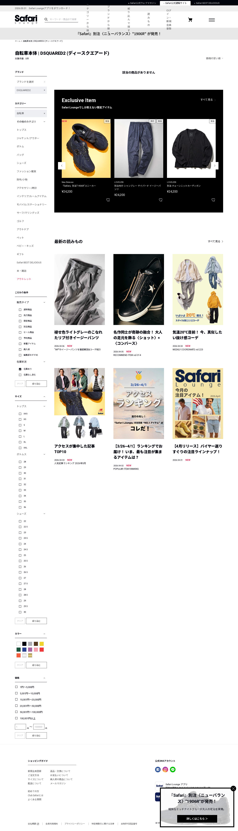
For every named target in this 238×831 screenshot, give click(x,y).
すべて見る (206, 99)
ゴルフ (20, 221)
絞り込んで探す (129, 19)
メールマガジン (58, 783)
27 (25, 578)
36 (25, 507)
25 (25, 555)
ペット (20, 237)
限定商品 (28, 321)
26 (25, 566)
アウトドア (23, 229)
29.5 (26, 606)
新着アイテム (30, 343)
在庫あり (28, 369)
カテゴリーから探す (87, 19)
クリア (20, 384)
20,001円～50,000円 (30, 706)
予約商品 (28, 338)
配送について (34, 783)
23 (25, 532)
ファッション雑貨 (26, 171)
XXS (26, 414)
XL (25, 442)
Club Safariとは (35, 795)
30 (25, 473)
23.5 (26, 538)
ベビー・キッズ (25, 246)
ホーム (17, 41)
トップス (21, 130)
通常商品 (28, 309)
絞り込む (36, 384)
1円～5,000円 (27, 687)
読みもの (148, 19)
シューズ (21, 163)
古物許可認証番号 (129, 824)
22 (25, 521)
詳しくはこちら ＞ (197, 818)
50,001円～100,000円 (31, 712)
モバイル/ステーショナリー (32, 204)
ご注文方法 (33, 775)
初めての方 (33, 791)
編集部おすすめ (31, 355)
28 (25, 462)
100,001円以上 (28, 718)
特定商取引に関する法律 (103, 824)
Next (214, 165)
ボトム (20, 146)
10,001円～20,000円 (30, 699)
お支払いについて (59, 775)
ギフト (20, 254)
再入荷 (27, 349)
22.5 (26, 527)
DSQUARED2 (24, 90)
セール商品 (29, 332)
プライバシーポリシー (75, 824)
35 (25, 501)
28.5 (26, 595)
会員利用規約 (52, 824)
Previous (61, 165)
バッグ (20, 154)
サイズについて (36, 779)
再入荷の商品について (61, 779)
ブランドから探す (108, 19)
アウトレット (24, 279)
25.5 (26, 561)
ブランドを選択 (25, 81)
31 (25, 479)
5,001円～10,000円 (30, 693)
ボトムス (21, 454)
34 (25, 496)
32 (25, 484)
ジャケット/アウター (28, 138)
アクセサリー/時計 (27, 188)
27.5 (26, 583)
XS (25, 419)
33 (25, 490)
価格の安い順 (213, 58)
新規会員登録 (34, 771)
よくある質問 (34, 799)
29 (25, 467)
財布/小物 (22, 179)
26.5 (26, 572)
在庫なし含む (30, 375)
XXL (25, 448)
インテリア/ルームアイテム (31, 196)
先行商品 (28, 315)
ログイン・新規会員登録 (168, 19)
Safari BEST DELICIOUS (29, 262)
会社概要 (33, 824)
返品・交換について (60, 771)
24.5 (26, 549)
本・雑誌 (21, 270)
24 (25, 544)
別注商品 (28, 327)
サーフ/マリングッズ (28, 212)
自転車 (20, 113)
